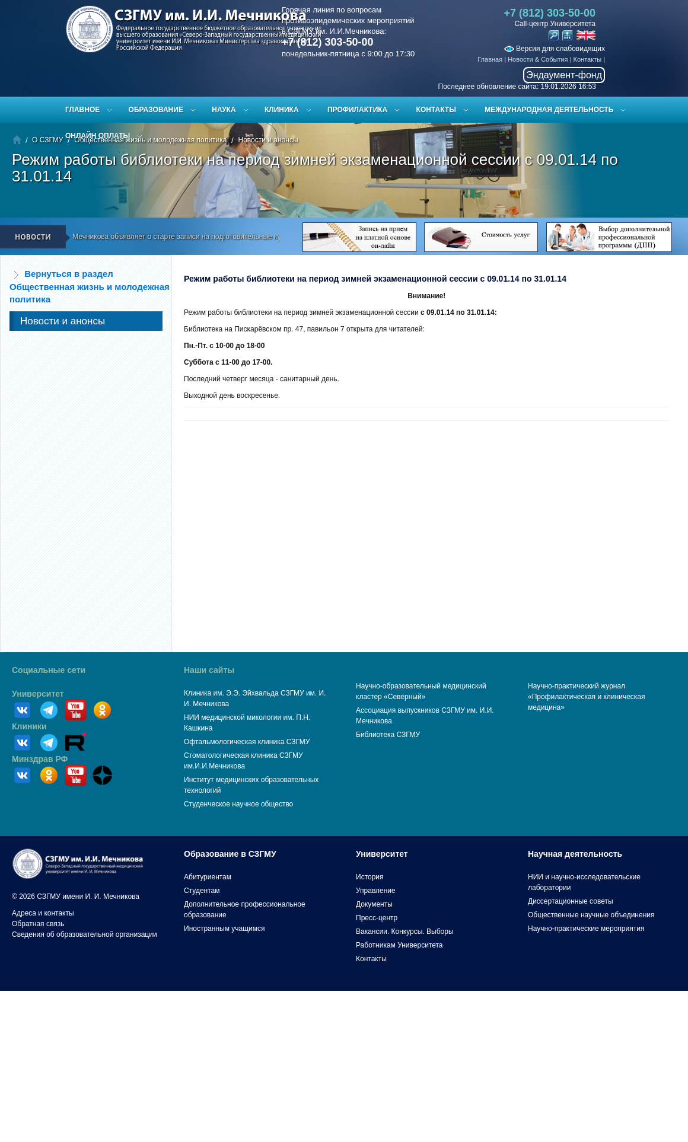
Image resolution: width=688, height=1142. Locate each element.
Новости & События (538, 59)
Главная (489, 59)
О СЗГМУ (47, 140)
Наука (223, 110)
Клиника (282, 110)
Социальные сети (48, 670)
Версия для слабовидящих (554, 48)
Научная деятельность (575, 854)
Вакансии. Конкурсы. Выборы (405, 931)
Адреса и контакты (43, 913)
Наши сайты (209, 670)
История (370, 877)
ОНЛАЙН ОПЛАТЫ (97, 136)
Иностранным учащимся (224, 928)
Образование (156, 110)
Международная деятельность (549, 110)
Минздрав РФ (40, 759)
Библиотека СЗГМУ (388, 735)
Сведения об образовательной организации (84, 934)
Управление (376, 890)
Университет (38, 693)
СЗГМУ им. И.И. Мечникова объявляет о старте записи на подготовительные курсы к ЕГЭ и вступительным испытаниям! (225, 236)
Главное (82, 110)
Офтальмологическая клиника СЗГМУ (247, 742)
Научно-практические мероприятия (586, 928)
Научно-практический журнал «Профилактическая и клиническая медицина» (586, 697)
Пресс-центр (376, 918)
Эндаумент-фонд (564, 75)
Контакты (588, 59)
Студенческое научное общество (238, 804)
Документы (374, 904)
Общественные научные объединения (591, 915)
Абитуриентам (207, 877)
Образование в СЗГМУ (230, 854)
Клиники (29, 726)
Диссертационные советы (570, 901)
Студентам (202, 890)
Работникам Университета (399, 945)
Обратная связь (38, 924)
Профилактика (357, 110)
